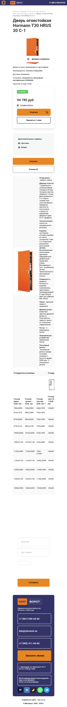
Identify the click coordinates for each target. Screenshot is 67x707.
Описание (33, 161)
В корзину (39, 112)
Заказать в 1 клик (33, 120)
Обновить (22, 560)
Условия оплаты (26, 105)
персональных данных (26, 574)
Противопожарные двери (24, 14)
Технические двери (36, 11)
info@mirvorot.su (28, 631)
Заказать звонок (35, 655)
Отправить (33, 583)
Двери (24, 11)
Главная (16, 11)
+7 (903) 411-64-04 (29, 643)
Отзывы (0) (33, 169)
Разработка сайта (29, 700)
